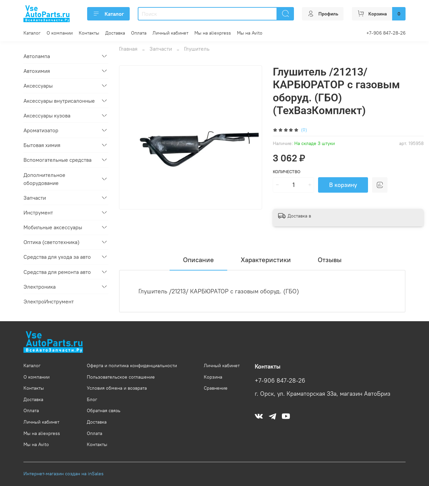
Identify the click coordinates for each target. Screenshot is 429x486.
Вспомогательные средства (57, 159)
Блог (92, 399)
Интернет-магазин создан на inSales (63, 474)
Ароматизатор (40, 130)
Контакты (89, 33)
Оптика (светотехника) (51, 242)
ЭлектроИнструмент (48, 301)
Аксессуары (38, 85)
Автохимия (36, 70)
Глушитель (196, 48)
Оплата (138, 33)
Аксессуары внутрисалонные (59, 100)
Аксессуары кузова (46, 115)
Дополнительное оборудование (44, 179)
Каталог (108, 13)
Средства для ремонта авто (57, 272)
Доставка (115, 33)
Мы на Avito (249, 33)
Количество (286, 171)
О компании (60, 33)
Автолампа (36, 56)
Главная (128, 48)
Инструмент (38, 212)
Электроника (39, 286)
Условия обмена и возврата (117, 388)
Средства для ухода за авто (57, 256)
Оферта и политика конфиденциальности (132, 365)
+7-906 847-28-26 (386, 33)
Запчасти (160, 48)
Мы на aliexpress (212, 33)
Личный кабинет (170, 33)
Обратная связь (103, 410)
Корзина (213, 377)
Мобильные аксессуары (52, 227)
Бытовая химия (41, 145)
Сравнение (216, 388)
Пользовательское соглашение (121, 377)
